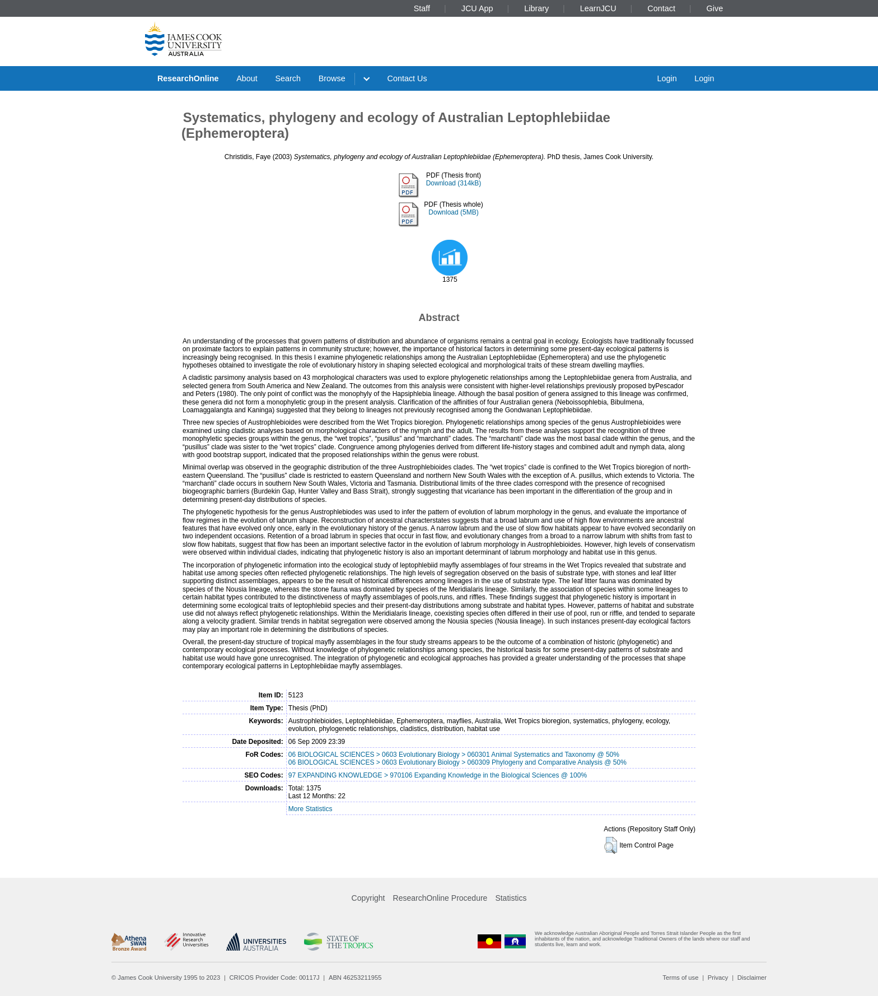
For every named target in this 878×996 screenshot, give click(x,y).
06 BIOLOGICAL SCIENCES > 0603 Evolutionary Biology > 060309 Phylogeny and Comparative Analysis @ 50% (457, 762)
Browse (332, 78)
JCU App (477, 8)
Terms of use (680, 977)
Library (536, 8)
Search (288, 78)
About (247, 78)
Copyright (368, 897)
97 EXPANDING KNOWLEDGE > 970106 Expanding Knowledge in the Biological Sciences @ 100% (437, 775)
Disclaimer (752, 977)
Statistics (510, 897)
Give (715, 8)
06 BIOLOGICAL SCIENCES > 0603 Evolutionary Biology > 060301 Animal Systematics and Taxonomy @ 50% (453, 754)
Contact (661, 8)
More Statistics (310, 809)
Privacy (718, 977)
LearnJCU (598, 8)
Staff (422, 8)
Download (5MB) (453, 212)
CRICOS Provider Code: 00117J (275, 977)
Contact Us (407, 78)
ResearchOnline (188, 78)
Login (666, 78)
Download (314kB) (454, 183)
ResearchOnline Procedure (440, 897)
